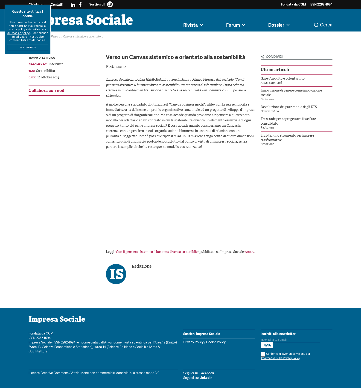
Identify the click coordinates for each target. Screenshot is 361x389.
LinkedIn (205, 379)
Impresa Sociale (84, 22)
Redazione (116, 68)
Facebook (206, 374)
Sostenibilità (45, 72)
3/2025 (249, 253)
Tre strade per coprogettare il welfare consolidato (288, 122)
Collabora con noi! (46, 91)
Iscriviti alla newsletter (278, 335)
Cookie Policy (216, 344)
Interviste (56, 66)
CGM (302, 4)
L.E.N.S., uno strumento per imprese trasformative (287, 139)
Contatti (57, 4)
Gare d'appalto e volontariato (283, 80)
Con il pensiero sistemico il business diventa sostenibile (157, 253)
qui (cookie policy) (18, 33)
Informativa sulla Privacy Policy (280, 359)
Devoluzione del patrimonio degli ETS (289, 108)
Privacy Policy (193, 344)
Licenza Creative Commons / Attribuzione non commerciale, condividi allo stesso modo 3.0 (94, 374)
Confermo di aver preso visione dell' (286, 357)
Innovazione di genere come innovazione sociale (291, 94)
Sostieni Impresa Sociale (201, 335)
